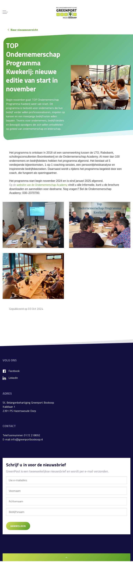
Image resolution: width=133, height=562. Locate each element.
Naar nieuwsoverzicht (23, 30)
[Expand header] (5, 12)
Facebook (11, 371)
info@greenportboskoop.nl (27, 439)
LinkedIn (10, 378)
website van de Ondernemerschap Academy (42, 185)
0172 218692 (32, 435)
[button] (100, 87)
